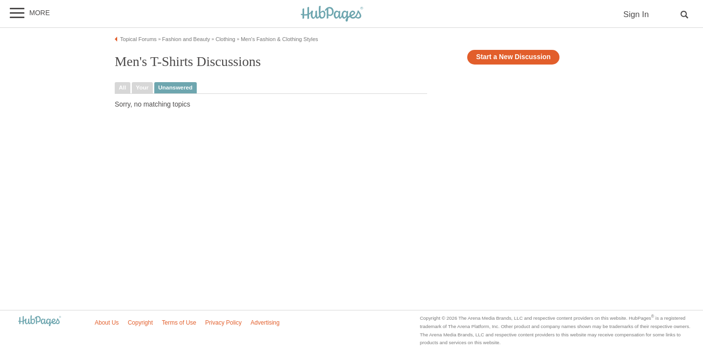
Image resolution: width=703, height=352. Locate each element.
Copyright (140, 322)
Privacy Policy (223, 322)
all (122, 87)
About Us (107, 322)
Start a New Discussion (513, 57)
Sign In (636, 14)
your (142, 87)
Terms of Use (179, 322)
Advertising (264, 322)
